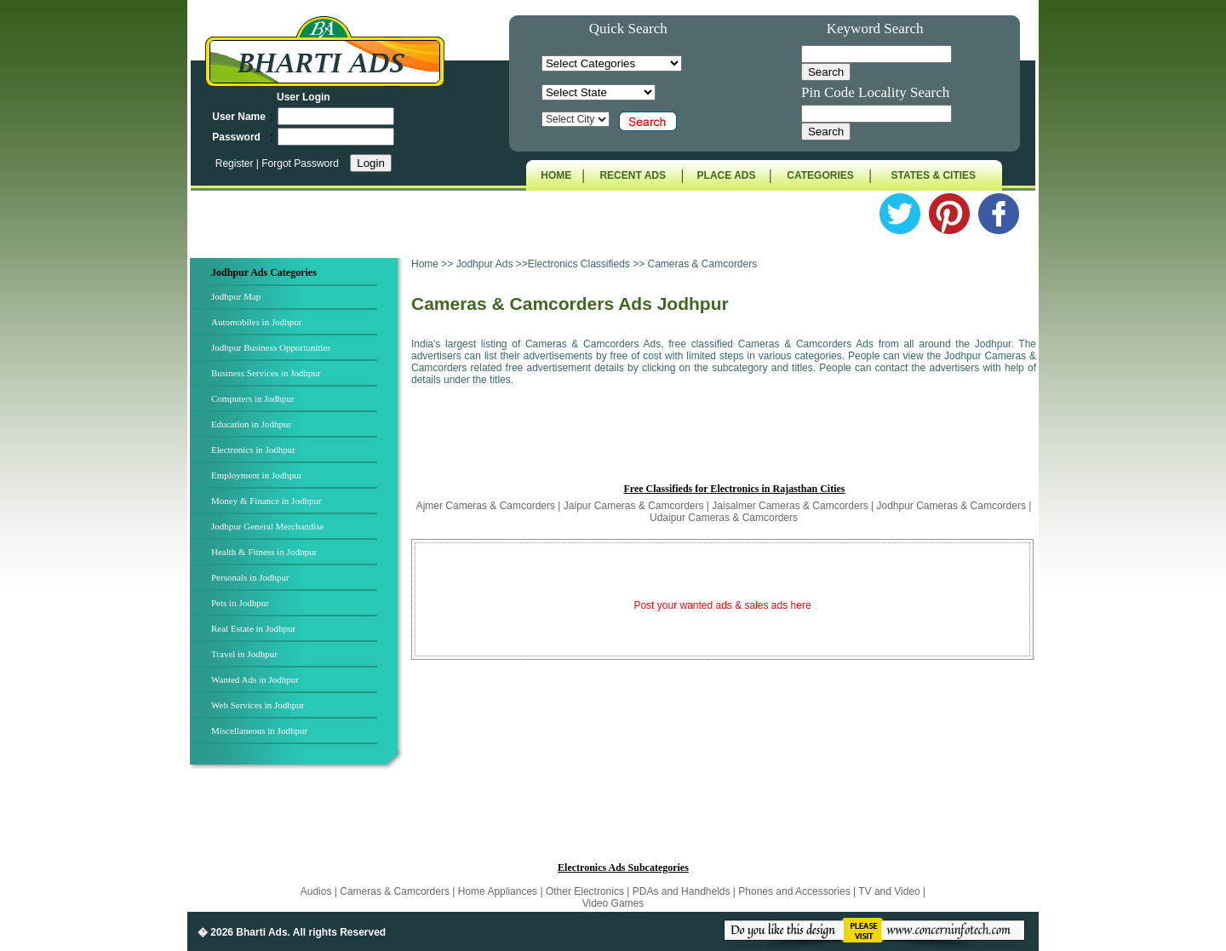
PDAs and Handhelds (683, 891)
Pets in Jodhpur (240, 603)
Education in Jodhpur (251, 424)
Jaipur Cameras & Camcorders (634, 506)
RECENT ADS (632, 175)
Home (424, 264)
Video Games (613, 903)
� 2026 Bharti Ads (243, 932)
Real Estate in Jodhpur (253, 628)
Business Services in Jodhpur (266, 373)
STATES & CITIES (934, 175)
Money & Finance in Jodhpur (266, 501)
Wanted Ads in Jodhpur (255, 679)
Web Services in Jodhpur (257, 705)
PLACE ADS (726, 175)
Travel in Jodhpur (244, 654)
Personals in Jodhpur (250, 577)
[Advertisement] (724, 442)
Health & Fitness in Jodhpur (264, 552)
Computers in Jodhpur (253, 398)
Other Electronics (586, 891)
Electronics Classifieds (579, 264)
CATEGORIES (820, 175)
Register (235, 163)
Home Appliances (497, 891)
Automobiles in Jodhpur (256, 322)
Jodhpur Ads (486, 264)
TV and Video (890, 891)
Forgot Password (300, 163)
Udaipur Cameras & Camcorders (724, 518)
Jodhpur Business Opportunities (271, 347)
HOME (556, 175)
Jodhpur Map (236, 296)
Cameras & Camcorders (395, 891)
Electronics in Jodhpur (253, 449)
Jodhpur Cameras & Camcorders (951, 506)
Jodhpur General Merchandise (267, 526)
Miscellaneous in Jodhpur (259, 730)
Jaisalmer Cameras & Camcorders (790, 506)
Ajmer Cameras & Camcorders (485, 506)
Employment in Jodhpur (256, 475)
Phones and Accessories (795, 891)
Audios (318, 891)
